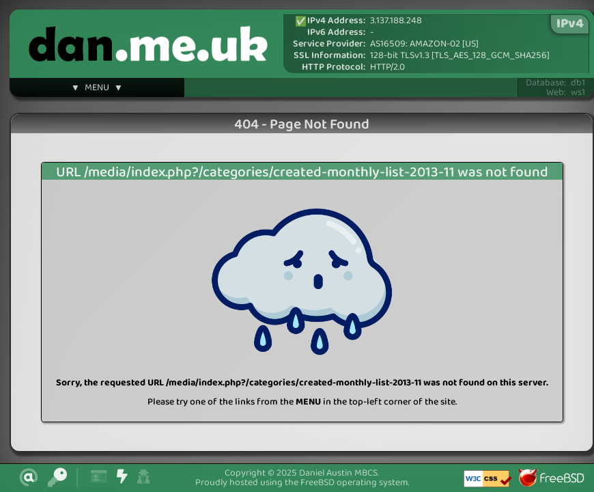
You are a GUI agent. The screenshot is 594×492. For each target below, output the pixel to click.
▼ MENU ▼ (97, 89)
